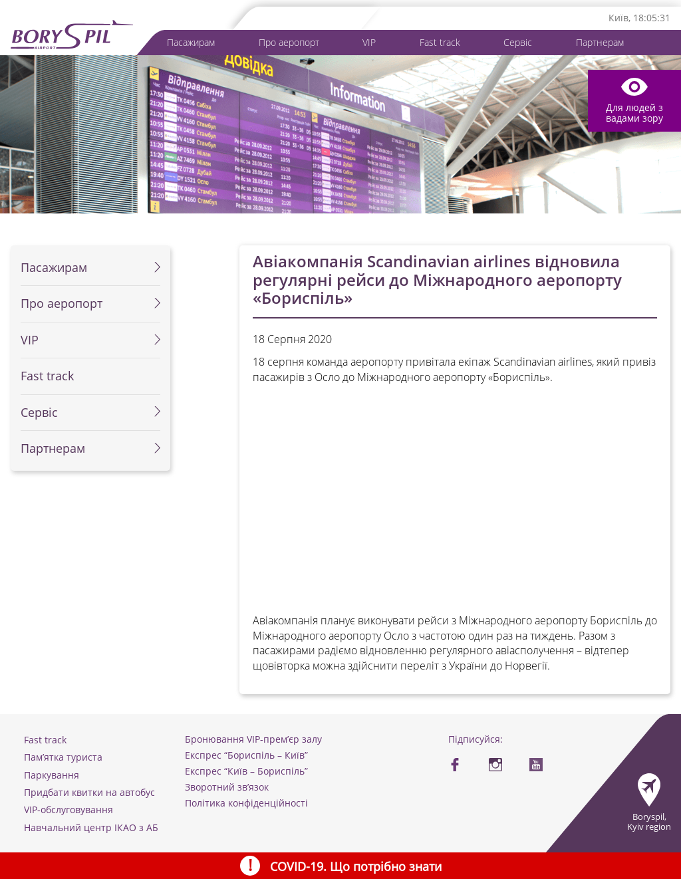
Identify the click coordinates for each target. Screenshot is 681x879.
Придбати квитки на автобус (89, 792)
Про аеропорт (289, 42)
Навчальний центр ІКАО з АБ (91, 827)
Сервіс (517, 42)
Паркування (51, 775)
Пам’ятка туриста (63, 757)
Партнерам (600, 42)
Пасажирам (191, 42)
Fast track (440, 42)
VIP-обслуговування (68, 809)
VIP (369, 42)
